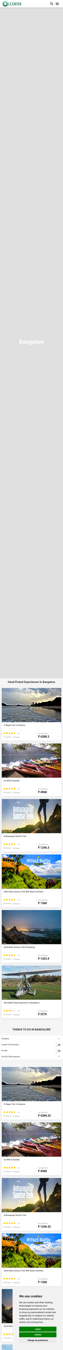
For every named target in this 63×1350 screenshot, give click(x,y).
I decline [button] (37, 1335)
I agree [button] (38, 1329)
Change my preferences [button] (38, 1340)
